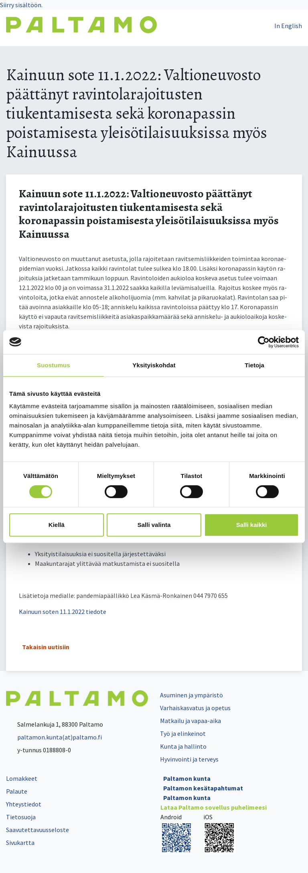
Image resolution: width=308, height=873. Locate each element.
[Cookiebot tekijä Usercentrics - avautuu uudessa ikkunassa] (264, 342)
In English (288, 26)
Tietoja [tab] (254, 365)
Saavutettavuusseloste (37, 830)
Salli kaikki (251, 524)
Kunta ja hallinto (183, 746)
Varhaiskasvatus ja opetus (195, 708)
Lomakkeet (21, 778)
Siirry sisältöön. (21, 5)
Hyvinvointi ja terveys (189, 759)
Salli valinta (154, 524)
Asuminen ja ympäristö (191, 695)
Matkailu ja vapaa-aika (190, 721)
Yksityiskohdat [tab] (153, 365)
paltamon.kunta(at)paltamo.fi (54, 737)
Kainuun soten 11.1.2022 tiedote (62, 612)
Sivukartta (20, 843)
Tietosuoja (21, 817)
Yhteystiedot (23, 804)
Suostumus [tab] (53, 365)
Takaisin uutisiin (45, 647)
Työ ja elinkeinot (183, 733)
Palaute (16, 791)
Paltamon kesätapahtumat (203, 788)
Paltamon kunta (187, 778)
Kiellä (57, 524)
